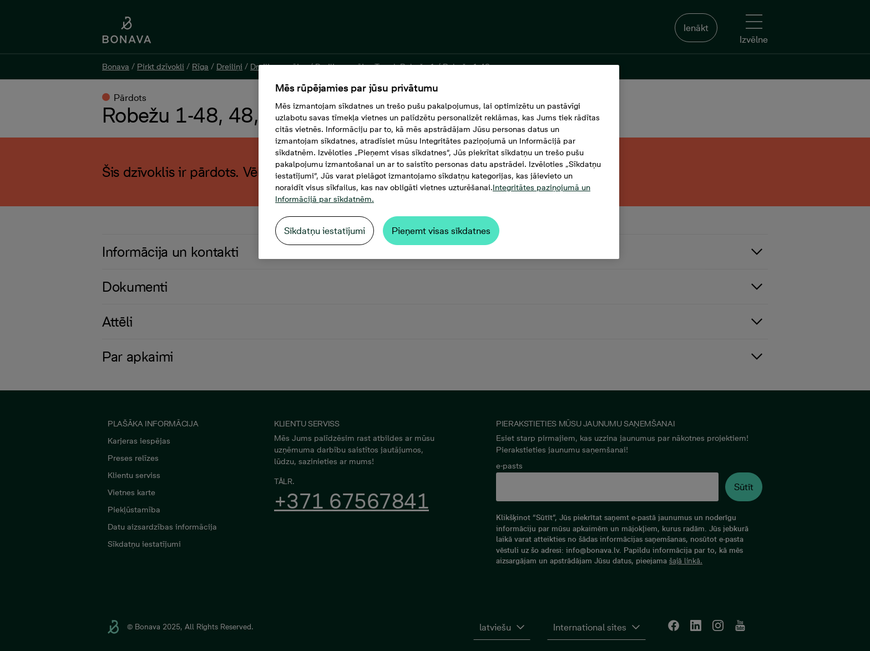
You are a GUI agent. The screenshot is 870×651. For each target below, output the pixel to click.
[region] (439, 162)
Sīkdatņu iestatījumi (324, 230)
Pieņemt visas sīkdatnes (441, 230)
